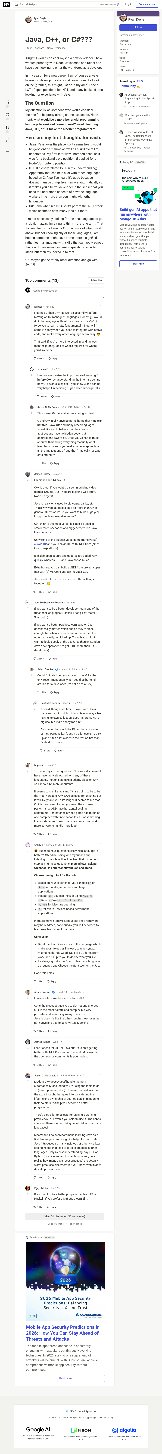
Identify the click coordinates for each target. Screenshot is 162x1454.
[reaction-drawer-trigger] (7, 104)
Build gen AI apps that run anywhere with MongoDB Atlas (138, 214)
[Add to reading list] (8, 129)
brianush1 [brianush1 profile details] (43, 369)
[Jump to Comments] (8, 116)
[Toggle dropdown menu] (101, 305)
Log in (128, 4)
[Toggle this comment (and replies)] (28, 312)
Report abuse (75, 1224)
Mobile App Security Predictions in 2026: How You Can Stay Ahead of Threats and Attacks (63, 1333)
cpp (29, 48)
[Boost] (8, 140)
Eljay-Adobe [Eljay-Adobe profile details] (41, 1188)
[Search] (16, 4)
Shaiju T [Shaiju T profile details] (39, 844)
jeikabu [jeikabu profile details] (38, 306)
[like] (39, 358)
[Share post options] (7, 151)
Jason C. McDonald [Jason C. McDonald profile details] (48, 407)
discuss (60, 48)
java (50, 48)
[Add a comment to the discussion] (68, 293)
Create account (147, 4)
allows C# (40, 544)
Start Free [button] (138, 263)
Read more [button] (65, 1378)
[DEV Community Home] (6, 4)
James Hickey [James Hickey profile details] (42, 474)
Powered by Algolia (109, 4)
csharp (39, 48)
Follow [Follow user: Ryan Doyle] (138, 27)
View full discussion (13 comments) (64, 1216)
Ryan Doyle (40, 18)
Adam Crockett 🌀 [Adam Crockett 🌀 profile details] (47, 669)
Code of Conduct (56, 1224)
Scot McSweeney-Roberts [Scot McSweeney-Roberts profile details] (48, 602)
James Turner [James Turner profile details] (42, 1041)
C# (82, 952)
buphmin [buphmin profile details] (39, 765)
